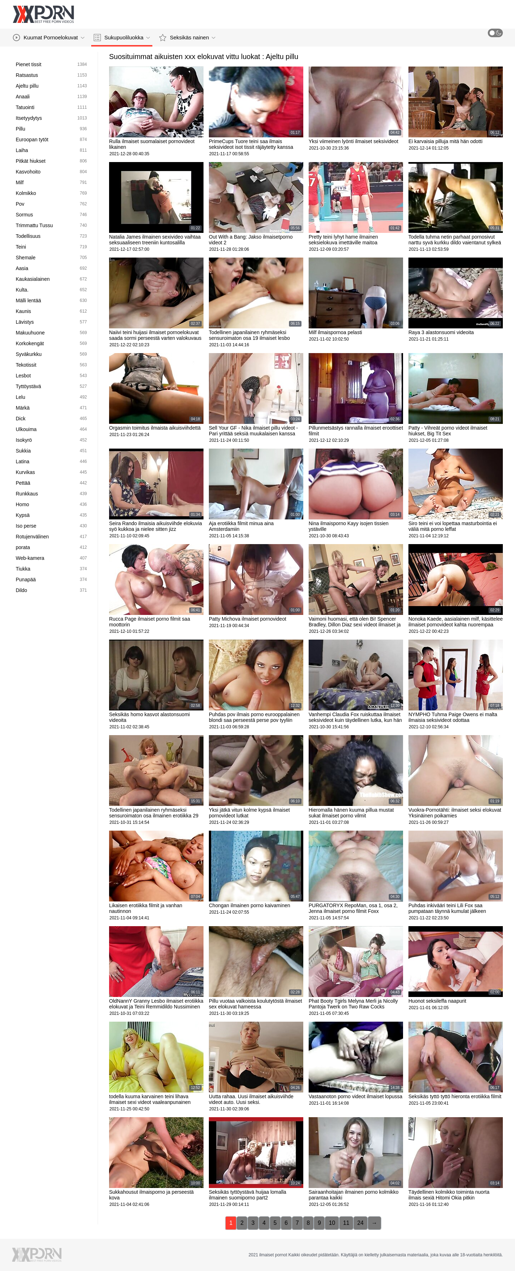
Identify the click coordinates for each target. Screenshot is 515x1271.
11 (346, 1223)
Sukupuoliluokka (122, 37)
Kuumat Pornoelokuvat (48, 37)
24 (360, 1223)
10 (332, 1223)
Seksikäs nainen (187, 37)
